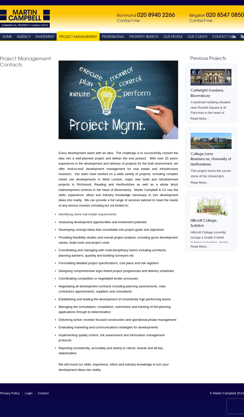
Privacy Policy (10, 393)
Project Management (78, 37)
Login (29, 393)
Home (7, 37)
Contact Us (222, 37)
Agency (24, 37)
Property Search (143, 37)
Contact (43, 393)
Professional (113, 37)
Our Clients (197, 37)
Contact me (128, 20)
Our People (173, 37)
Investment (45, 37)
